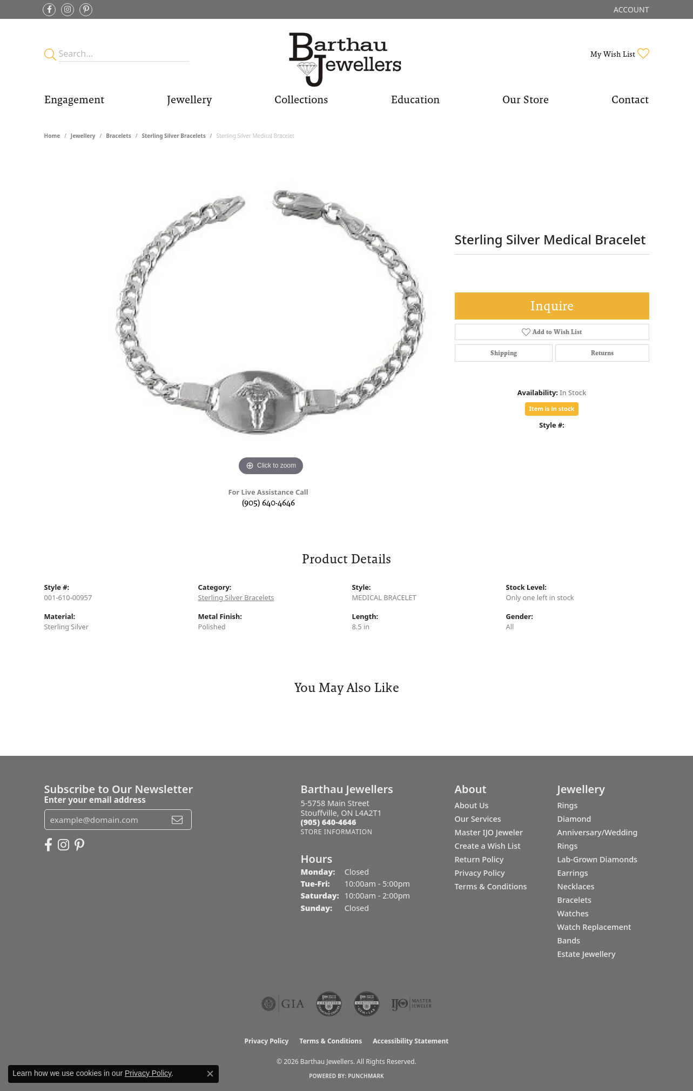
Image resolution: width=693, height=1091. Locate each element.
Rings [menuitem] (567, 805)
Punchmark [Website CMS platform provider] (366, 1076)
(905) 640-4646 (268, 502)
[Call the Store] (328, 822)
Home (52, 135)
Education (415, 99)
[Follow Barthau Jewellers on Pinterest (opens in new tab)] (85, 9)
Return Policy (479, 859)
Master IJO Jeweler (489, 832)
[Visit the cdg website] (328, 1003)
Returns (602, 353)
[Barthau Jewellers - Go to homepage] (346, 54)
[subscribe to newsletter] (177, 819)
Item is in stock (552, 408)
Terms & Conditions (491, 886)
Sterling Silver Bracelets (173, 135)
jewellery (83, 135)
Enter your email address (95, 799)
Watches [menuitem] (573, 913)
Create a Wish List (488, 846)
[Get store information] (337, 831)
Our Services (478, 819)
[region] (271, 316)
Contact (630, 99)
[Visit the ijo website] (411, 1003)
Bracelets (118, 135)
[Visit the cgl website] (366, 1003)
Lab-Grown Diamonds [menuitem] (597, 859)
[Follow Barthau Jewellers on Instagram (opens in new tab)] (67, 9)
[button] (630, 9)
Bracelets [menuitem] (574, 900)
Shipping (503, 353)
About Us (472, 805)
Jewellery (189, 99)
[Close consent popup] (210, 1073)
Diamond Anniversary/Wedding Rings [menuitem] (597, 832)
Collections (301, 99)
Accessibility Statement (410, 1041)
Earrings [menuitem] (572, 873)
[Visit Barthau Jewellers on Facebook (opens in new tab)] (49, 9)
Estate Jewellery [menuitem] (586, 954)
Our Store (525, 99)
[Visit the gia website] (283, 1003)
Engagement (74, 99)
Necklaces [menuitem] (576, 886)
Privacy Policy (480, 873)
